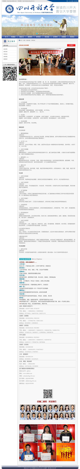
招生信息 (47, 36)
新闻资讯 (30, 36)
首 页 (6, 36)
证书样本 (55, 36)
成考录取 (5, 56)
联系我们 (72, 36)
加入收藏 (71, 1)
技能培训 (5, 59)
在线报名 (64, 36)
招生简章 (5, 49)
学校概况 (13, 36)
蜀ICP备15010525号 (52, 468)
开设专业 (5, 54)
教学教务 (38, 36)
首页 (24, 40)
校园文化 (21, 36)
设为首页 (76, 1)
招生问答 (5, 51)
